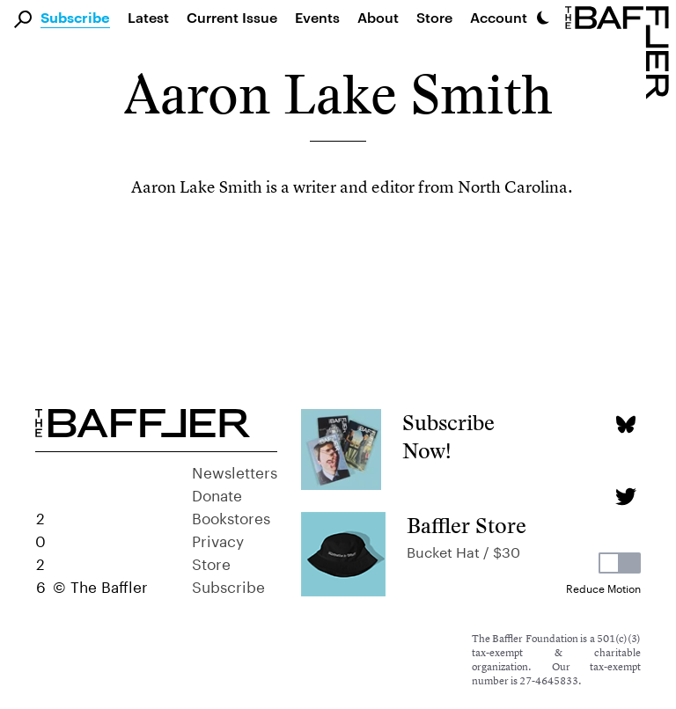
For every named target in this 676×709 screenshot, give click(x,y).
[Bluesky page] (625, 424)
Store (211, 562)
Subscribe (75, 18)
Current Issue (232, 17)
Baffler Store (466, 525)
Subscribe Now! (448, 436)
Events (317, 17)
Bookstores (231, 516)
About (378, 17)
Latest (148, 17)
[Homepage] (620, 51)
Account (498, 17)
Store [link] (434, 17)
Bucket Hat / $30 (463, 550)
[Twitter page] (625, 496)
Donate (217, 493)
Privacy (218, 539)
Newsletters (234, 470)
